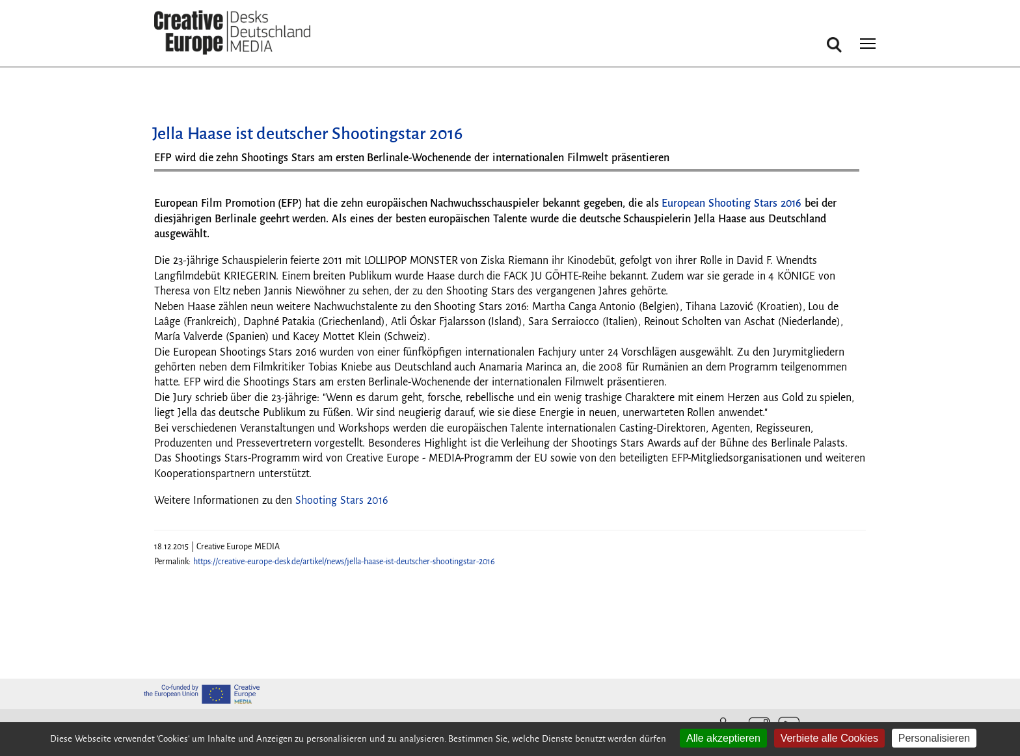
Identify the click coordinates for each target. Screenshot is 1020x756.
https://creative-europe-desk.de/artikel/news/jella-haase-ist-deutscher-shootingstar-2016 (344, 561)
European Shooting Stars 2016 (731, 203)
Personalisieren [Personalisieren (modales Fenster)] (934, 738)
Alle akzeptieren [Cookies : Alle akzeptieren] (723, 738)
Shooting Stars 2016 (341, 500)
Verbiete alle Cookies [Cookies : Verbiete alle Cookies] (829, 738)
